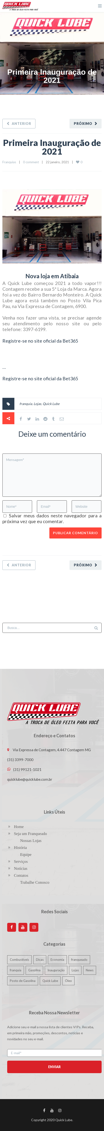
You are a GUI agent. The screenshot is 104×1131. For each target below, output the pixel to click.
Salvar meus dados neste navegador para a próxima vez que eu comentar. (52, 518)
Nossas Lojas (30, 840)
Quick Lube (51, 404)
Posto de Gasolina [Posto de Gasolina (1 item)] (22, 981)
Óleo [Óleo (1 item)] (68, 981)
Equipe (26, 854)
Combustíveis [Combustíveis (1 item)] (19, 960)
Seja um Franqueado (30, 833)
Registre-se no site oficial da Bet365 (40, 341)
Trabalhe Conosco (34, 882)
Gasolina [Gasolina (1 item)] (34, 970)
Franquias (9, 162)
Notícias (20, 868)
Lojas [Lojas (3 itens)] (75, 970)
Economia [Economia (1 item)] (57, 960)
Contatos (21, 875)
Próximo (83, 123)
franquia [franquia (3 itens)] (15, 970)
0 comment (31, 162)
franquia (25, 404)
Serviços (21, 861)
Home (19, 826)
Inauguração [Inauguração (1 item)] (56, 970)
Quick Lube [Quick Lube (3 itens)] (50, 981)
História (20, 847)
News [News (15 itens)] (89, 970)
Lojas (37, 404)
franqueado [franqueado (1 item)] (79, 960)
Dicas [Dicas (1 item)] (40, 960)
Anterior (21, 123)
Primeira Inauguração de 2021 (52, 147)
